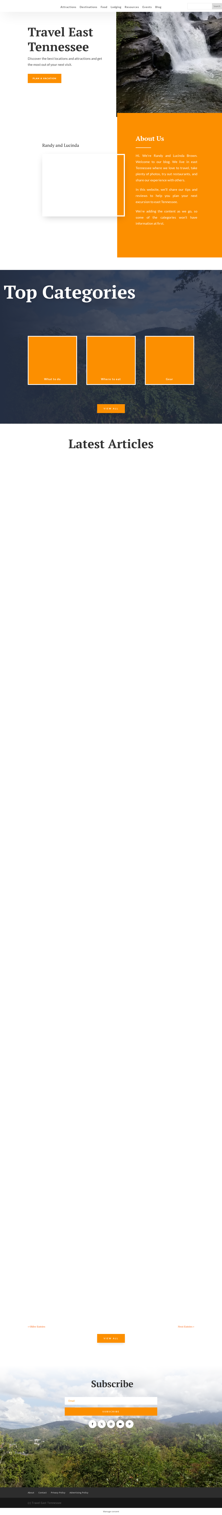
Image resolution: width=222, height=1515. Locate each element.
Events (147, 7)
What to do (52, 379)
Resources (132, 7)
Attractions (68, 7)
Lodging (116, 7)
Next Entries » (186, 1326)
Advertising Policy (79, 1492)
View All (111, 408)
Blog (158, 7)
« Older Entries (36, 1326)
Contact (42, 1492)
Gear (169, 379)
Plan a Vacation (44, 78)
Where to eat (111, 379)
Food (104, 7)
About (31, 1492)
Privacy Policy (58, 1492)
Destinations (88, 7)
